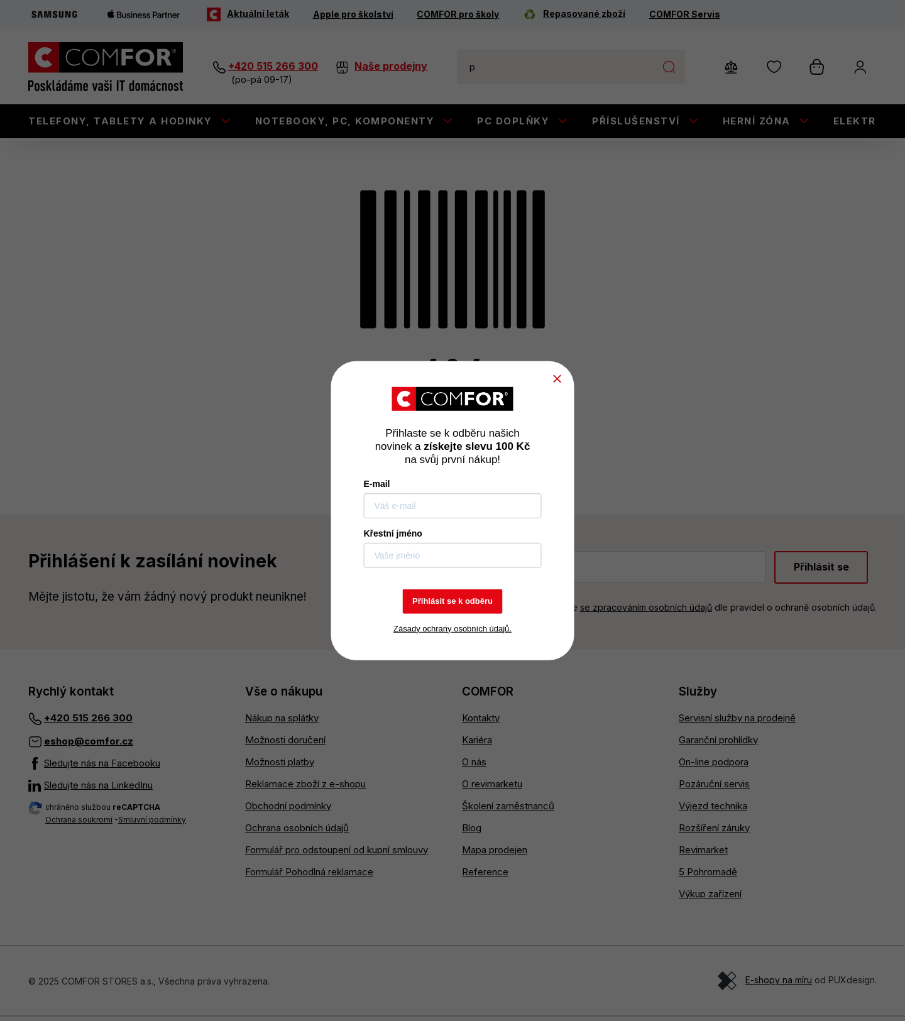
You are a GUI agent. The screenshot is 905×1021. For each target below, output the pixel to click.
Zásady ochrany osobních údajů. (452, 628)
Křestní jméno (393, 533)
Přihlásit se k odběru (452, 601)
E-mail (377, 484)
